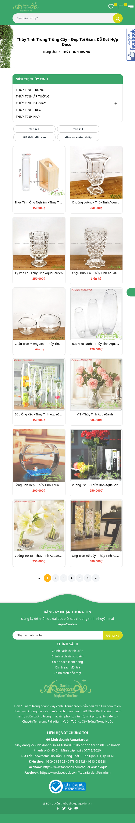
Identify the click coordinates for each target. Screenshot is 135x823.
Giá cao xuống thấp (78, 137)
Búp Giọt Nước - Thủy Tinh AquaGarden (96, 344)
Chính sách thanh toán (67, 651)
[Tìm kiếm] (118, 18)
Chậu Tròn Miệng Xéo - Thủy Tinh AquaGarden (39, 344)
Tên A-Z (34, 129)
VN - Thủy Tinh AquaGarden (96, 414)
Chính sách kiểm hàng (67, 662)
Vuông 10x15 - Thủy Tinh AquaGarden (39, 556)
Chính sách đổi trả (67, 667)
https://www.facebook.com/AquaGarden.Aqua (75, 767)
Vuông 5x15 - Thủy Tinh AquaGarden (96, 485)
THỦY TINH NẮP (28, 116)
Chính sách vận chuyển (67, 656)
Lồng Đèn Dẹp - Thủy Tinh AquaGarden (39, 485)
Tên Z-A (78, 129)
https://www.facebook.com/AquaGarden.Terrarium (75, 772)
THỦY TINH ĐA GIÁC (31, 103)
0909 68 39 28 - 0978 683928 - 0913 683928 (76, 761)
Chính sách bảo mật (67, 673)
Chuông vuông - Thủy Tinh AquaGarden (96, 202)
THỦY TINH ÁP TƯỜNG (33, 96)
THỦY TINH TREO (28, 109)
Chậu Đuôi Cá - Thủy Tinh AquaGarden (96, 273)
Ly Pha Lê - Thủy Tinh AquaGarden (39, 273)
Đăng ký (112, 635)
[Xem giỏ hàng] (121, 6)
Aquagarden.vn (82, 803)
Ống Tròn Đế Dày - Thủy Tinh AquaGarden (96, 556)
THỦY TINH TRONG (30, 89)
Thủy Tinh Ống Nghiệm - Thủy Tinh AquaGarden (39, 202)
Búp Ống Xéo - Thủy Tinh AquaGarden (39, 414)
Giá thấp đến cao (34, 137)
